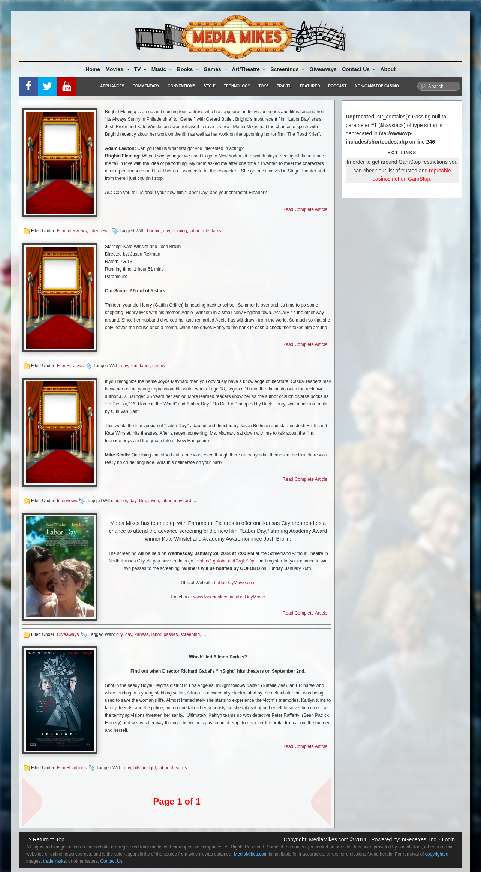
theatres (179, 767)
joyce (153, 500)
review (158, 365)
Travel (284, 86)
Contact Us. (112, 861)
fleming (179, 230)
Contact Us (359, 69)
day (166, 230)
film (134, 365)
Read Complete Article (305, 209)
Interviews (99, 230)
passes (170, 634)
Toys (263, 86)
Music (162, 69)
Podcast (337, 86)
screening (190, 634)
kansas (142, 634)
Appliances (112, 86)
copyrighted (436, 854)
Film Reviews (70, 365)
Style (210, 86)
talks (216, 230)
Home (92, 69)
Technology (237, 86)
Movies (117, 69)
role (205, 230)
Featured (310, 86)
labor (194, 230)
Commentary (146, 86)
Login (448, 839)
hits (137, 767)
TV (141, 69)
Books (188, 69)
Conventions (181, 86)
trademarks (54, 861)
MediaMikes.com (328, 839)
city (119, 634)
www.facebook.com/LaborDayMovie (229, 597)
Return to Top (48, 839)
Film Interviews (72, 230)
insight (149, 767)
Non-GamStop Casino (377, 86)
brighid (153, 230)
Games (216, 69)
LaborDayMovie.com (234, 582)
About (388, 69)
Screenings (288, 69)
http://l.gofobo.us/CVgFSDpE (228, 561)
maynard (182, 500)
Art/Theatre (249, 69)
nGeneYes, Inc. (420, 839)
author (120, 500)
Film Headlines (72, 767)
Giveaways (322, 69)
